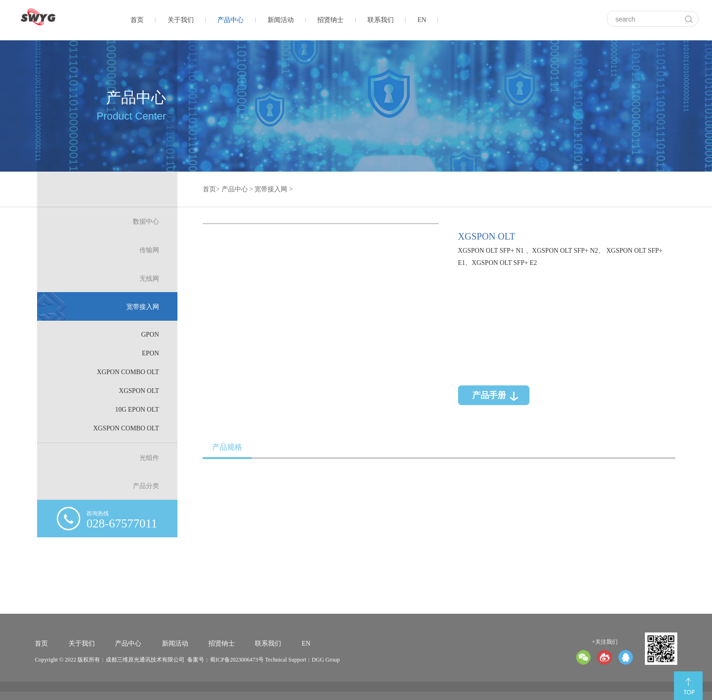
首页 (137, 19)
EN (421, 19)
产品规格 (226, 447)
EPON (153, 353)
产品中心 (230, 19)
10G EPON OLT (140, 408)
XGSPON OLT (142, 390)
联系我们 (380, 19)
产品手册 (484, 392)
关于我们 (181, 19)
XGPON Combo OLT (130, 371)
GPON (153, 335)
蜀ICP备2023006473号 (237, 659)
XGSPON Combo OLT (129, 427)
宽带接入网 (269, 192)
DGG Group (326, 659)
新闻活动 (281, 19)
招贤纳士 (330, 19)
